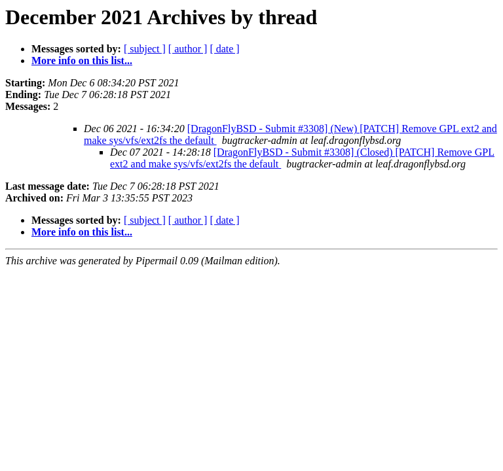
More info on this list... (81, 60)
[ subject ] (145, 48)
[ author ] (188, 48)
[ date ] (224, 48)
